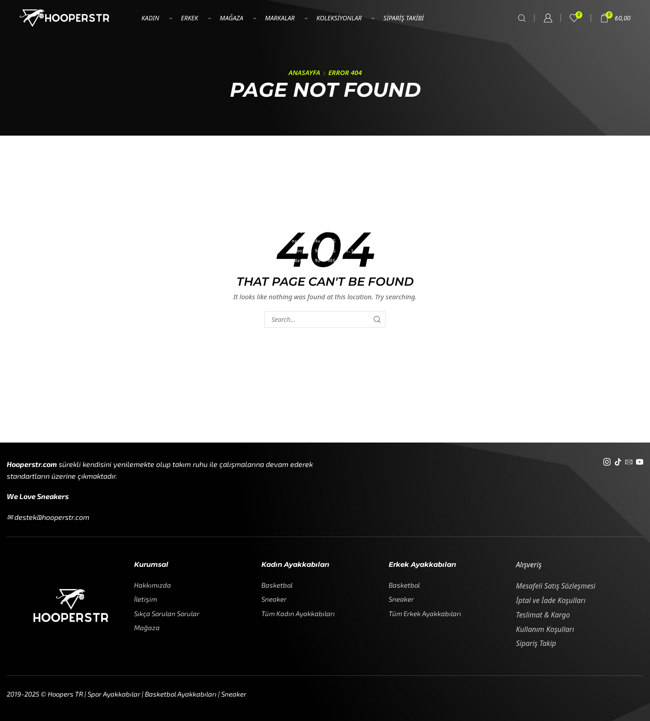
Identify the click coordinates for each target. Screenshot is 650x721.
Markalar (280, 18)
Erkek (189, 18)
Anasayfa (304, 72)
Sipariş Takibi (403, 18)
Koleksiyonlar (339, 18)
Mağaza (231, 18)
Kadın (150, 18)
